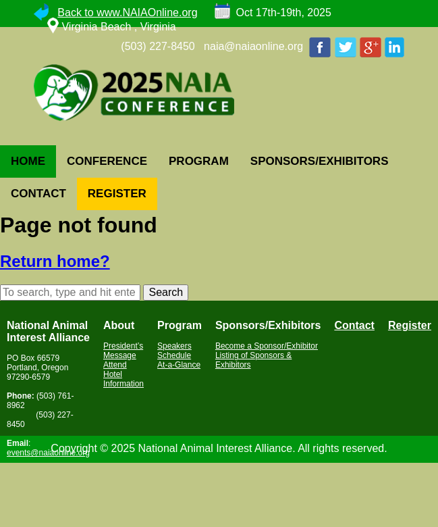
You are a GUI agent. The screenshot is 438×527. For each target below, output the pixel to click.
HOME (28, 161)
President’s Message (123, 350)
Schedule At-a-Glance (178, 360)
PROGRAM (199, 161)
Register (409, 325)
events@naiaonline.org (48, 452)
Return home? (55, 261)
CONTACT (38, 193)
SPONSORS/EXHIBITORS (319, 161)
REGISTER (117, 193)
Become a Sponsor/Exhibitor (266, 346)
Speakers (174, 346)
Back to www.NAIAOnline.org (127, 12)
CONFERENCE (107, 161)
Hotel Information (123, 379)
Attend (115, 365)
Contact (354, 325)
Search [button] (165, 292)
